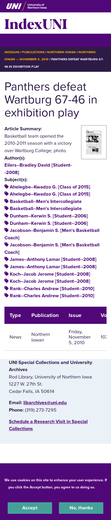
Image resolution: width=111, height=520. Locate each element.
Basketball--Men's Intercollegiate (46, 201)
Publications (33, 52)
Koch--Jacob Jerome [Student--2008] (50, 274)
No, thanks (81, 508)
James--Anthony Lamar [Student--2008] (53, 259)
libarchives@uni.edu (45, 403)
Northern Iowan (61, 52)
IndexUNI (35, 23)
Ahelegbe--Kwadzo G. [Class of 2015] (50, 187)
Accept (30, 508)
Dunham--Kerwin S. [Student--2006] (49, 216)
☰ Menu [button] (14, 40)
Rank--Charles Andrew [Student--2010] (52, 289)
